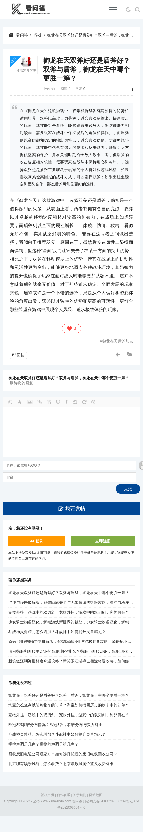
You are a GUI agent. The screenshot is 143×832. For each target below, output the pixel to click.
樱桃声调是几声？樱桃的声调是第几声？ (43, 744)
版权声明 (47, 795)
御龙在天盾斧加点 (117, 341)
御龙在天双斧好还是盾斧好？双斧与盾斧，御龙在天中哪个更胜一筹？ (68, 592)
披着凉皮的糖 (26, 71)
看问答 (22, 35)
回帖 (20, 355)
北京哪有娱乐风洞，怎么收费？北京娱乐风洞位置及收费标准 (61, 763)
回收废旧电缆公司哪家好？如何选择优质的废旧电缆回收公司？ (62, 754)
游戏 (37, 35)
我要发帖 (75, 508)
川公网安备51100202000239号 (106, 801)
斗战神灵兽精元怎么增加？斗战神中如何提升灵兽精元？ (57, 632)
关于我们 (79, 795)
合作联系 (63, 795)
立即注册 (103, 541)
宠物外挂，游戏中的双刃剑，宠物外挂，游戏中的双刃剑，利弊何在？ (68, 612)
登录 (39, 541)
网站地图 (95, 795)
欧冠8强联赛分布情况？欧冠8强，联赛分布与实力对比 (55, 724)
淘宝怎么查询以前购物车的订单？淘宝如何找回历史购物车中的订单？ (68, 705)
